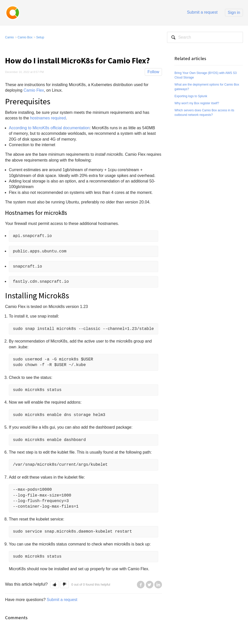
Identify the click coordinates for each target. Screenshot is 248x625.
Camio (9, 37)
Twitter (149, 584)
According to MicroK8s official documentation (49, 128)
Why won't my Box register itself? (196, 103)
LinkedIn (158, 584)
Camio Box (25, 37)
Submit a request (202, 12)
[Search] (205, 37)
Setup (40, 37)
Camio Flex (34, 90)
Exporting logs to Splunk (190, 96)
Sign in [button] (234, 12)
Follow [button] (153, 72)
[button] (54, 584)
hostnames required (48, 118)
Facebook (140, 584)
